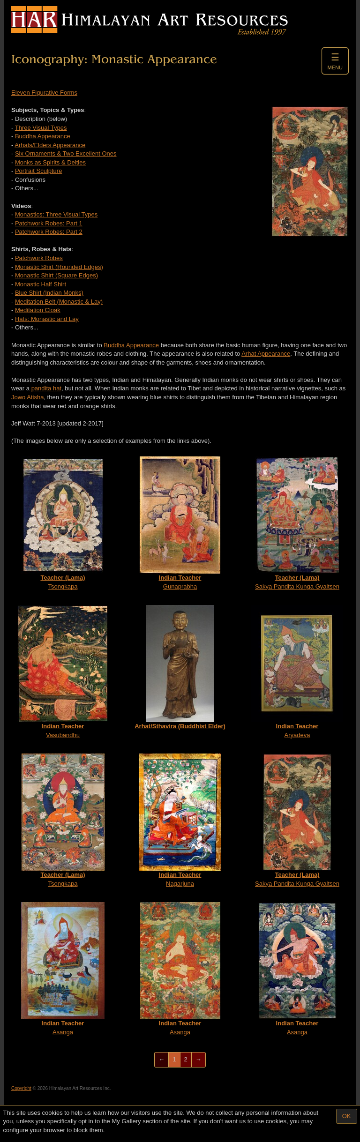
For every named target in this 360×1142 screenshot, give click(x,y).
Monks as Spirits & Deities (50, 162)
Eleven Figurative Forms (44, 92)
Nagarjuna (180, 820)
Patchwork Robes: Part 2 (48, 231)
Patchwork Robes (39, 257)
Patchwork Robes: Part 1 (48, 223)
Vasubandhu (62, 672)
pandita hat (46, 388)
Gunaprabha (180, 523)
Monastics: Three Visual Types (56, 214)
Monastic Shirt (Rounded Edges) (59, 266)
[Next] (198, 1059)
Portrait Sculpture (38, 170)
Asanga (63, 969)
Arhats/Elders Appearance (50, 145)
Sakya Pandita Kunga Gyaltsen (297, 523)
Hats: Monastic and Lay (47, 318)
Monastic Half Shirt (40, 284)
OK (346, 1116)
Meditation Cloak (37, 309)
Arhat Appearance (265, 353)
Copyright (21, 1088)
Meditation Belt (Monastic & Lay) (59, 301)
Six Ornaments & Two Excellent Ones (66, 153)
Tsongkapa (63, 523)
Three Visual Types (41, 127)
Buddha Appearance (42, 136)
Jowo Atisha (27, 397)
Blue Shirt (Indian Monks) (49, 292)
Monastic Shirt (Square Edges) (56, 275)
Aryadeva (297, 672)
